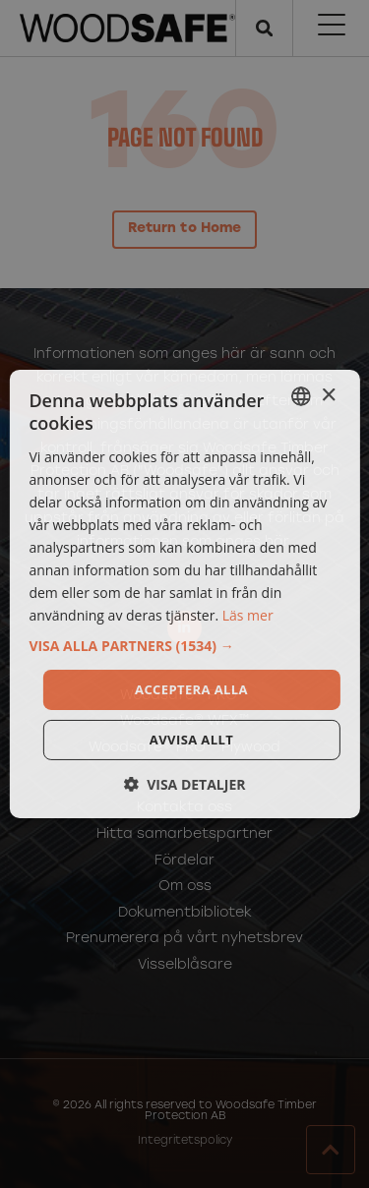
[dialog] (184, 594)
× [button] (328, 394)
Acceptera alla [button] (191, 688)
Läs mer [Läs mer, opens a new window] (248, 615)
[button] (184, 645)
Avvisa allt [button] (191, 739)
